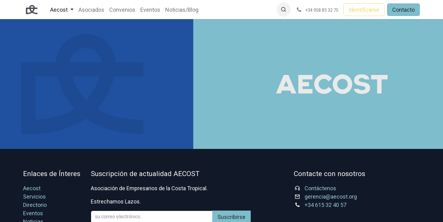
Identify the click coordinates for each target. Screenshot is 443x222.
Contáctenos (320, 188)
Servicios (34, 196)
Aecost (32, 188)
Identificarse (364, 9)
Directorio (35, 205)
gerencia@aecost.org (331, 196)
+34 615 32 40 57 (325, 205)
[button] (284, 9)
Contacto (403, 9)
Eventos (33, 213)
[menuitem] (62, 9)
